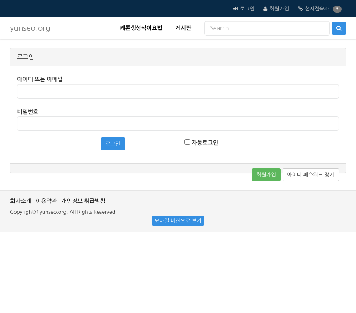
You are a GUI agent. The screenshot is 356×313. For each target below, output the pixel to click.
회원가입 (279, 8)
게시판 (183, 28)
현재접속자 (317, 8)
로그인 (247, 8)
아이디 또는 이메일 (40, 79)
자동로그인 (201, 142)
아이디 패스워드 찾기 (310, 174)
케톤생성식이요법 (141, 28)
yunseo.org (30, 28)
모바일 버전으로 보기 (177, 220)
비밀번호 (27, 112)
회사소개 (20, 201)
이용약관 (46, 201)
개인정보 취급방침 (83, 201)
